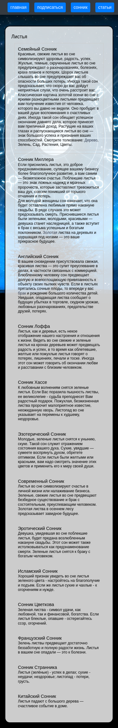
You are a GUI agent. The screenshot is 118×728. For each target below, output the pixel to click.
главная (18, 7)
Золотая (50, 232)
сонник (80, 7)
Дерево (91, 140)
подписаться (50, 7)
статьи (104, 7)
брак (22, 293)
